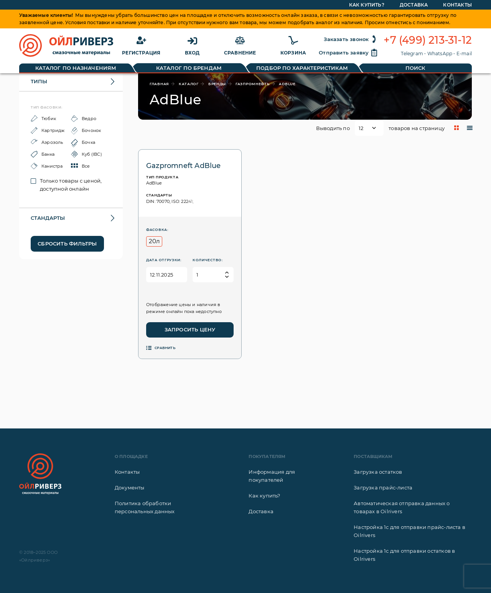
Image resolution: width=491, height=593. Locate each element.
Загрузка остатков (378, 472)
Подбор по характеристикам (302, 68)
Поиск (415, 68)
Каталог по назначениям (75, 68)
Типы (39, 81)
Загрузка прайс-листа (383, 487)
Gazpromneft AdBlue (183, 165)
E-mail (464, 53)
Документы (130, 487)
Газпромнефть (252, 84)
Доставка (261, 511)
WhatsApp (440, 53)
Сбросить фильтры (67, 243)
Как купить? (264, 496)
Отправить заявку (348, 52)
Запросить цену (190, 329)
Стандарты (48, 218)
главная (159, 84)
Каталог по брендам (189, 68)
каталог (189, 84)
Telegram (412, 53)
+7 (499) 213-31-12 (428, 40)
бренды (217, 84)
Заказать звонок (351, 39)
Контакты (127, 472)
